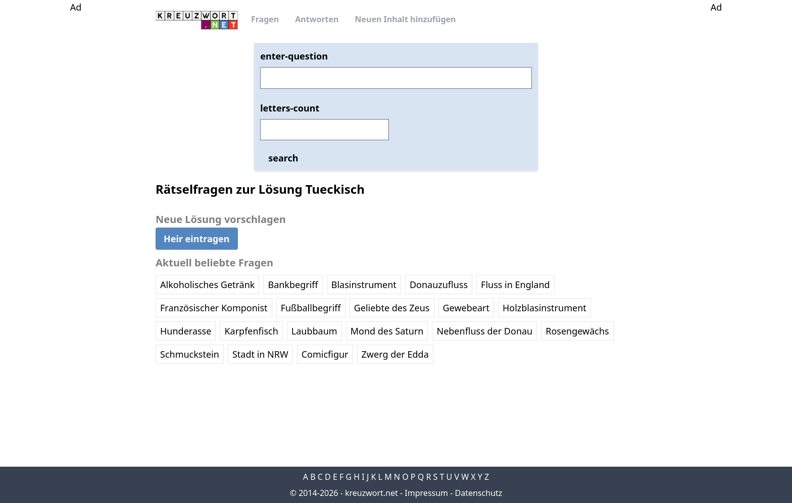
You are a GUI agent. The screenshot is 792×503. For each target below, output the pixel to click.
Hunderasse (185, 331)
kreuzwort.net (371, 492)
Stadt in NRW (260, 354)
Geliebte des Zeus (392, 308)
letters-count (289, 108)
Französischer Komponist (214, 308)
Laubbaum (314, 331)
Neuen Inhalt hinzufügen (405, 19)
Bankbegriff (293, 284)
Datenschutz (479, 492)
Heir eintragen (197, 239)
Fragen (265, 19)
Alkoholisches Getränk (207, 284)
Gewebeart (466, 308)
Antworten (316, 19)
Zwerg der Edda (395, 354)
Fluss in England (515, 284)
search (283, 158)
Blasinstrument (364, 284)
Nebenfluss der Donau (484, 331)
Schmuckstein (189, 354)
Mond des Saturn (387, 331)
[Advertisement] (76, 165)
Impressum (426, 492)
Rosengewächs (577, 331)
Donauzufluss (439, 284)
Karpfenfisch (251, 331)
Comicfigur (325, 354)
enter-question (294, 56)
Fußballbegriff (311, 308)
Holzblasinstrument (544, 308)
